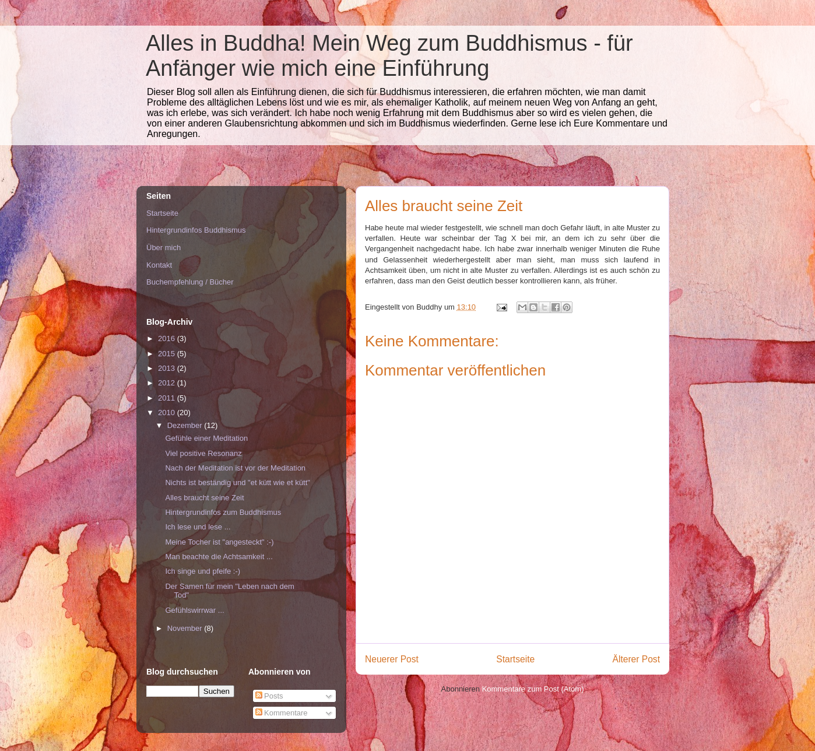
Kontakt (159, 265)
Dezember (186, 425)
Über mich (163, 247)
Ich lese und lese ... (197, 526)
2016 (167, 338)
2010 (167, 412)
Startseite (515, 659)
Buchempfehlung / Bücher (190, 282)
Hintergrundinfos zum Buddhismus (223, 512)
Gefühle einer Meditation (206, 438)
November (186, 628)
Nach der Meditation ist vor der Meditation (235, 468)
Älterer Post (636, 659)
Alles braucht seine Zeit (204, 497)
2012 (167, 382)
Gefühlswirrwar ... (194, 610)
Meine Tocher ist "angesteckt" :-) (219, 542)
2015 (167, 353)
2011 (167, 398)
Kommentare (281, 712)
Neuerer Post (392, 659)
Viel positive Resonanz (203, 453)
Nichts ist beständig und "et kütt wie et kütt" (237, 482)
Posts (269, 696)
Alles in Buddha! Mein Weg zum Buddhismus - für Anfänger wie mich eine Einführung (389, 55)
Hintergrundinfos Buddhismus (196, 230)
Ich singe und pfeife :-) (202, 571)
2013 (167, 368)
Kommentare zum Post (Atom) (533, 689)
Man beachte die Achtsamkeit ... (218, 556)
